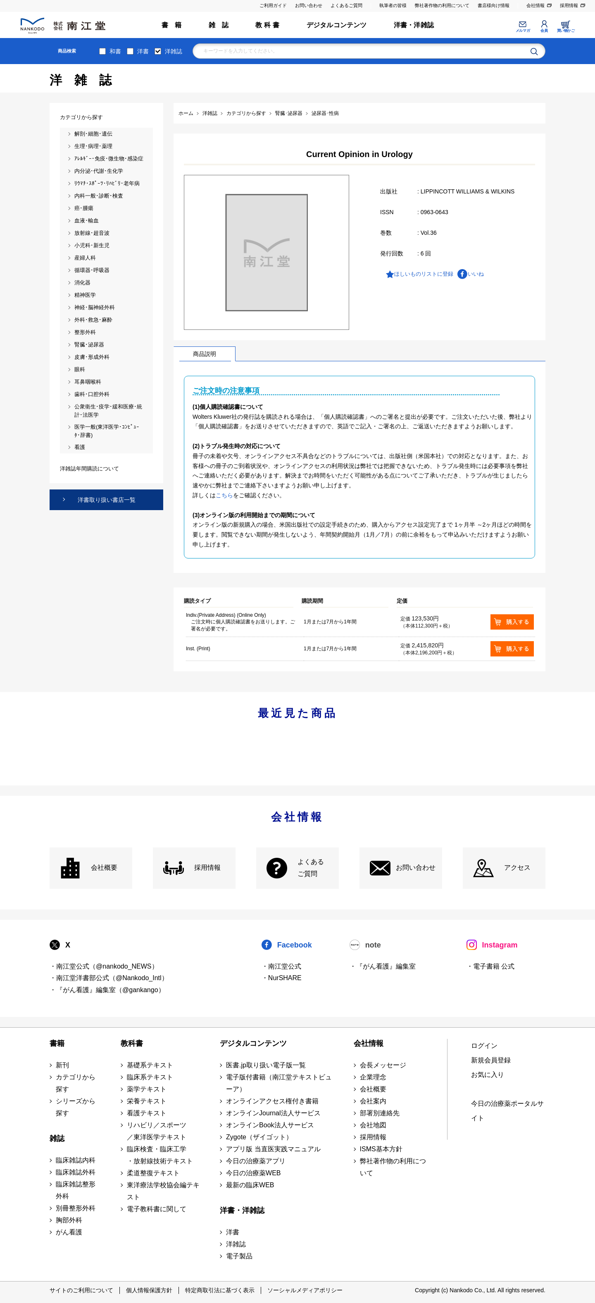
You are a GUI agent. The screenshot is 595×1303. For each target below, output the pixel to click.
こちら (224, 495)
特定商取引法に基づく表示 (220, 1290)
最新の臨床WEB (250, 1184)
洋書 (143, 51)
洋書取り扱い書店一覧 (107, 499)
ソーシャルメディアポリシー (305, 1290)
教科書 (132, 1043)
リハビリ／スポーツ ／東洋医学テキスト (156, 1131)
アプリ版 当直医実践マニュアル (273, 1149)
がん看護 (69, 1232)
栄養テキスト (147, 1101)
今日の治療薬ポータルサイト (507, 1111)
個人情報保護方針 (149, 1290)
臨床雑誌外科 (75, 1172)
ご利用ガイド (273, 5)
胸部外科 (69, 1220)
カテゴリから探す (75, 1083)
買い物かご (566, 31)
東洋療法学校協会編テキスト (163, 1190)
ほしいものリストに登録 (423, 274)
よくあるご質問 (346, 5)
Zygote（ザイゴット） (259, 1137)
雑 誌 (219, 25)
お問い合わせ (308, 5)
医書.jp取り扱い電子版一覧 (266, 1065)
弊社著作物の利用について (442, 5)
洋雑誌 (173, 51)
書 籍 (172, 25)
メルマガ (523, 31)
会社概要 (104, 867)
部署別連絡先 (380, 1113)
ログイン (484, 1045)
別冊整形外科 (75, 1208)
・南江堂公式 (281, 966)
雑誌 (57, 1138)
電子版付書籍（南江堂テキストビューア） (279, 1083)
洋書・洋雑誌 (414, 25)
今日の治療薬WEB (253, 1173)
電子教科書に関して (156, 1208)
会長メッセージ (383, 1065)
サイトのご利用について (81, 1290)
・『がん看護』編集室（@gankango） (107, 989)
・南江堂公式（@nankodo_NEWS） (104, 966)
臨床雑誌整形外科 (75, 1190)
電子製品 (239, 1256)
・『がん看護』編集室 (383, 966)
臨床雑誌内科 (75, 1160)
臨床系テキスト (150, 1077)
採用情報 (569, 5)
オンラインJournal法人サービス (273, 1113)
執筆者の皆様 (393, 5)
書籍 (57, 1043)
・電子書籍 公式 (490, 966)
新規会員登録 (491, 1060)
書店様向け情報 (493, 5)
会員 (543, 31)
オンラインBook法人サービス (270, 1125)
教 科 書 (267, 25)
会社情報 (535, 5)
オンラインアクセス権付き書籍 (272, 1101)
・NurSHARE (282, 977)
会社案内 (373, 1101)
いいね (476, 274)
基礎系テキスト (150, 1065)
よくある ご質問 (311, 867)
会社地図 (373, 1125)
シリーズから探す (75, 1107)
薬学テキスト (147, 1089)
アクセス (517, 867)
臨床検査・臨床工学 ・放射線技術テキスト (160, 1155)
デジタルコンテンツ (337, 25)
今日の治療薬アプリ (256, 1161)
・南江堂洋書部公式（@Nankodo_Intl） (109, 977)
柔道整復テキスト (153, 1173)
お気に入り (487, 1074)
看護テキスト (147, 1113)
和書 (115, 51)
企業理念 (373, 1077)
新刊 (62, 1065)
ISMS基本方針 (381, 1149)
